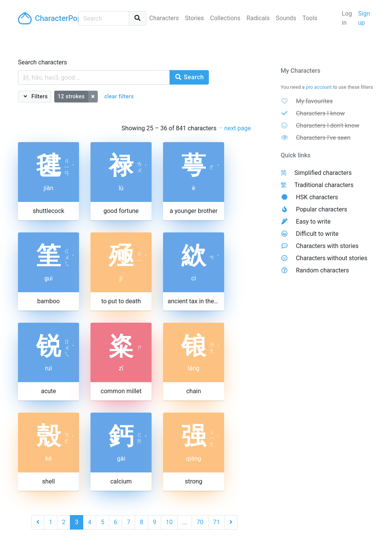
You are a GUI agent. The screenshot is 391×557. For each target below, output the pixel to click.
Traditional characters (324, 185)
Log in (347, 18)
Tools (309, 18)
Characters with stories (327, 246)
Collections (225, 18)
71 (216, 522)
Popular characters (321, 209)
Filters (39, 96)
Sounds (286, 18)
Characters (164, 18)
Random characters (322, 270)
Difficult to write (317, 233)
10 (169, 522)
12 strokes (71, 96)
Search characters (42, 62)
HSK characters (317, 197)
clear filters (119, 96)
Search (189, 77)
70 (200, 522)
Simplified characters (323, 172)
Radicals (258, 18)
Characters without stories (331, 258)
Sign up (364, 18)
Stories (194, 18)
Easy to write (313, 221)
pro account (319, 87)
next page (237, 128)
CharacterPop (45, 18)
